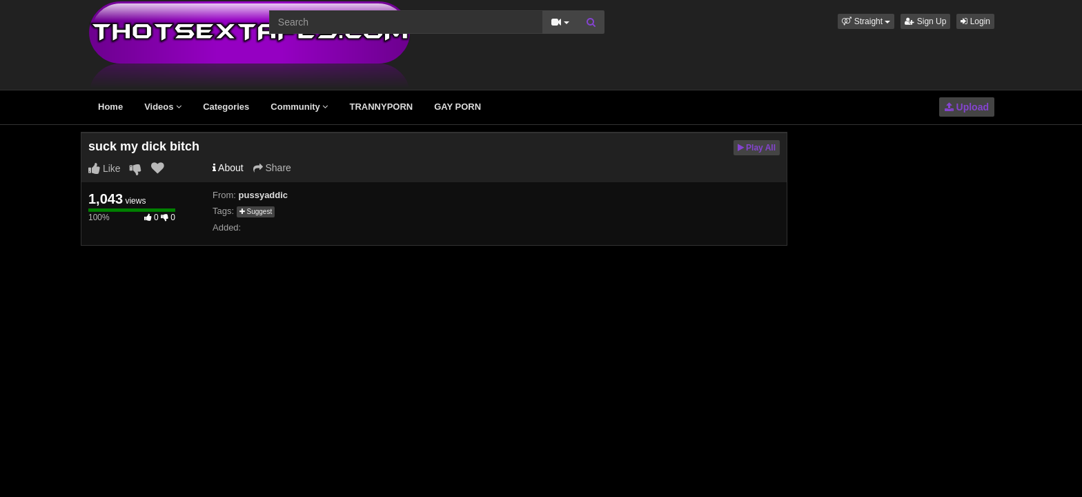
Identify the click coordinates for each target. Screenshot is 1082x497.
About (228, 167)
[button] (866, 21)
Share (272, 167)
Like (104, 168)
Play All (757, 148)
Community (299, 106)
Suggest (255, 211)
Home (110, 106)
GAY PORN (457, 106)
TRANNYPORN (381, 106)
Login (975, 21)
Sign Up (925, 21)
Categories (226, 106)
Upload (967, 107)
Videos (162, 106)
